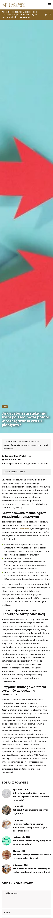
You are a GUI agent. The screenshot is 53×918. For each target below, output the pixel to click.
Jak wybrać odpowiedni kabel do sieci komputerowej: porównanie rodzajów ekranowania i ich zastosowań (19, 14)
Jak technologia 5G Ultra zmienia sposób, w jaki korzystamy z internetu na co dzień (31, 796)
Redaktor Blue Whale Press (18, 456)
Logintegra (24, 528)
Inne (5, 407)
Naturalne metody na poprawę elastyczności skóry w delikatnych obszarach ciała (30, 827)
